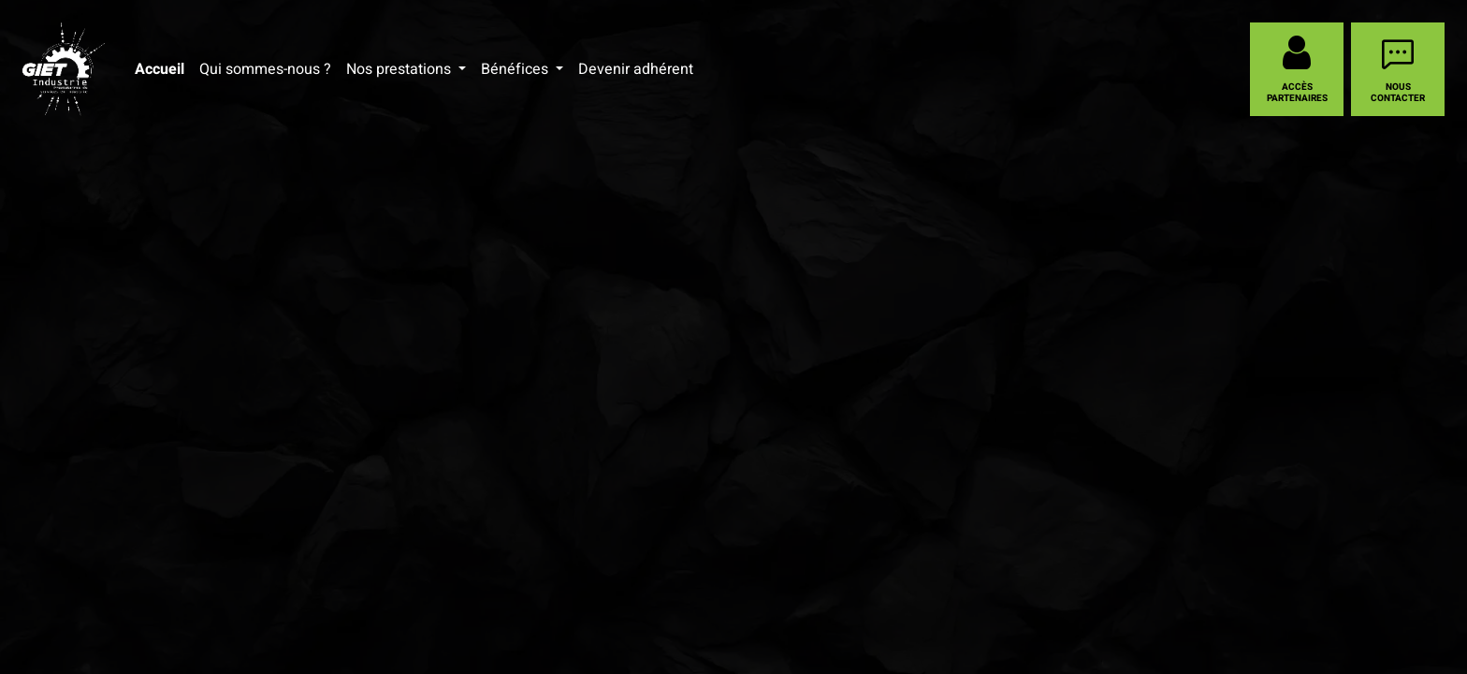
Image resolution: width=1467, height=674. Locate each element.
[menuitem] (159, 69)
